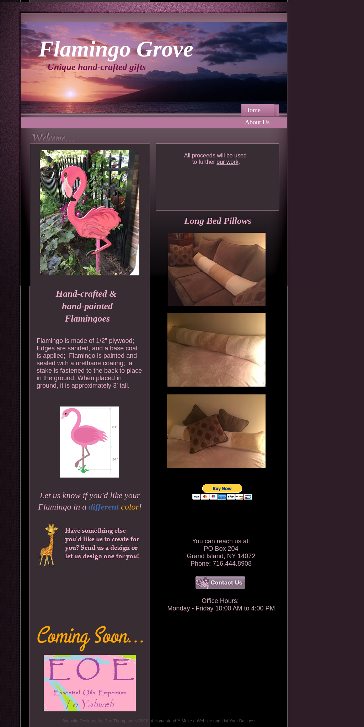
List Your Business (238, 720)
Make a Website (197, 720)
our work (227, 162)
